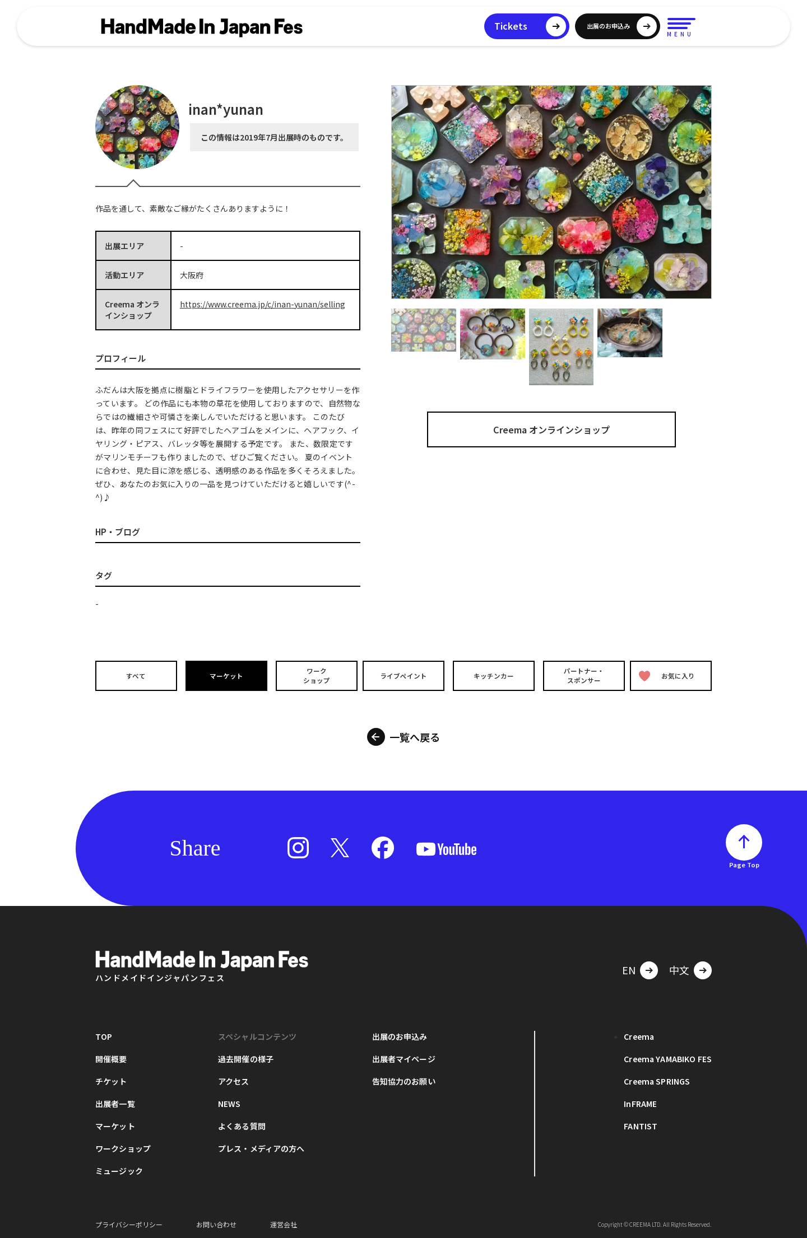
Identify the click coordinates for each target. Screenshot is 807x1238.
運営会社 (283, 1221)
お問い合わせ (216, 1221)
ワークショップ (313, 675)
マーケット (225, 675)
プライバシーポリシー (129, 1221)
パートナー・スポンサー (583, 675)
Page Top (744, 861)
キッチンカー (493, 675)
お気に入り (668, 675)
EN (629, 966)
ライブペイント (403, 675)
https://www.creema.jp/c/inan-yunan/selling (262, 304)
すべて (135, 675)
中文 (679, 966)
